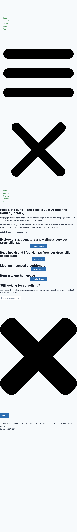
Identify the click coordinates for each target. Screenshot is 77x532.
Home (5, 18)
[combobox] (10, 298)
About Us (6, 21)
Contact (6, 26)
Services (6, 24)
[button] (38, 111)
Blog (4, 29)
